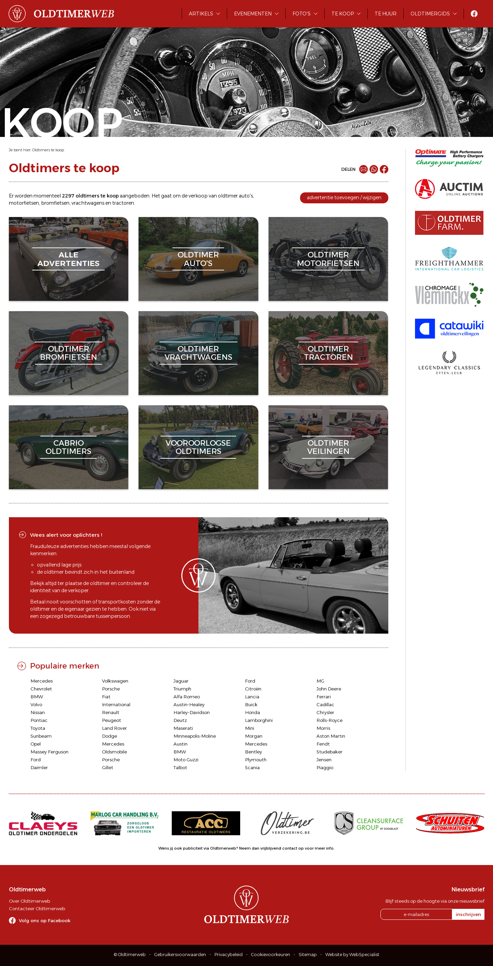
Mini (249, 728)
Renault (110, 712)
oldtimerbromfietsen (68, 353)
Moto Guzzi (185, 759)
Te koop (343, 14)
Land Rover (114, 728)
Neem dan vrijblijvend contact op (271, 848)
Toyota (37, 728)
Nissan (37, 712)
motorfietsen (24, 203)
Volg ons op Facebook (44, 920)
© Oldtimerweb (130, 954)
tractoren (123, 203)
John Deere (328, 688)
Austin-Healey (189, 704)
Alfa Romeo (186, 696)
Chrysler (325, 712)
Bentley (253, 751)
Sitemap (308, 954)
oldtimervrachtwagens (198, 353)
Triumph (182, 688)
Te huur (386, 14)
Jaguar (181, 681)
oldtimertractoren (328, 353)
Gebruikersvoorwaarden (180, 954)
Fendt (323, 744)
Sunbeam (41, 736)
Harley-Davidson (191, 712)
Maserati (183, 728)
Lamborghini (259, 720)
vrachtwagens (88, 203)
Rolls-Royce (329, 720)
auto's (246, 196)
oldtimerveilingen (328, 447)
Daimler (39, 767)
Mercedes (41, 681)
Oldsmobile (114, 751)
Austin (180, 744)
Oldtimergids (430, 14)
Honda (252, 712)
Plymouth (256, 759)
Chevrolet (41, 688)
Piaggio (324, 767)
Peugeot (111, 720)
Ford (250, 681)
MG (320, 681)
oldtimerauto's (198, 259)
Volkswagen (115, 681)
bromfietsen (55, 203)
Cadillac (325, 704)
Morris (323, 728)
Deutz (180, 720)
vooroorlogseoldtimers (198, 447)
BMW (36, 696)
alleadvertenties (68, 259)
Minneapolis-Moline (194, 736)
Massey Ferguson (49, 751)
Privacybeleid (229, 954)
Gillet (107, 767)
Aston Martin (330, 736)
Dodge (109, 736)
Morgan (253, 736)
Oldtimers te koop (48, 150)
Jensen (324, 759)
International (116, 704)
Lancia (252, 696)
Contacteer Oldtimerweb (37, 908)
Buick (251, 704)
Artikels (201, 14)
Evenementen (253, 14)
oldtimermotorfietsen (328, 259)
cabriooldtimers (68, 447)
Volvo (36, 704)
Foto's (302, 14)
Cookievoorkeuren (270, 954)
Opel (35, 744)
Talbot (180, 767)
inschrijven (468, 914)
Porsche (111, 688)
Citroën (253, 688)
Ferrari (323, 696)
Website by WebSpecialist (352, 954)
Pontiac (39, 720)
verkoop (198, 196)
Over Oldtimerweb (29, 901)
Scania (252, 767)
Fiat (106, 696)
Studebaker (329, 751)
